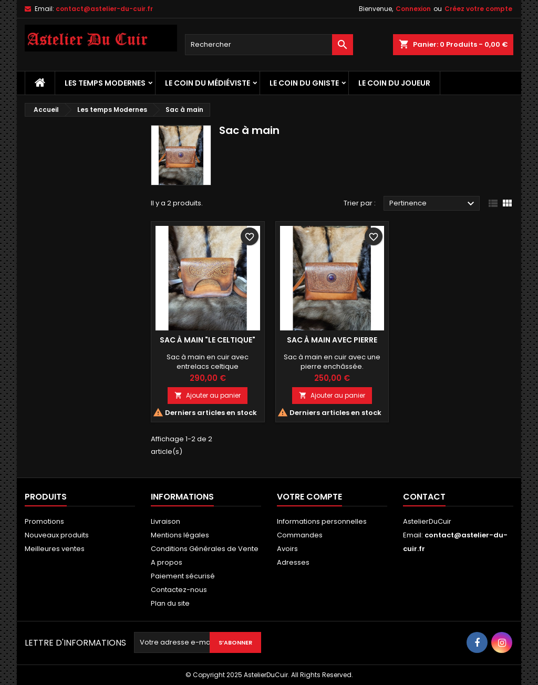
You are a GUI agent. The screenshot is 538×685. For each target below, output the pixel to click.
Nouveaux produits (57, 535)
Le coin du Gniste (304, 83)
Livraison (165, 521)
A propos (166, 562)
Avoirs (287, 549)
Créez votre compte (478, 8)
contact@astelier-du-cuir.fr (104, 8)
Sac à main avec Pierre (332, 340)
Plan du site (170, 603)
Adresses (293, 562)
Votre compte (309, 497)
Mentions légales (180, 535)
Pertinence (433, 204)
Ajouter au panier (207, 395)
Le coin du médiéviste (207, 83)
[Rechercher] (269, 44)
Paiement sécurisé (183, 576)
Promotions (44, 521)
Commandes (300, 535)
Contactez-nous (179, 590)
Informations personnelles (322, 521)
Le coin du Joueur (394, 83)
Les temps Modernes (105, 83)
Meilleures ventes (55, 549)
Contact (424, 497)
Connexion (413, 8)
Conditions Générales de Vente (204, 549)
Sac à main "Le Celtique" (207, 340)
